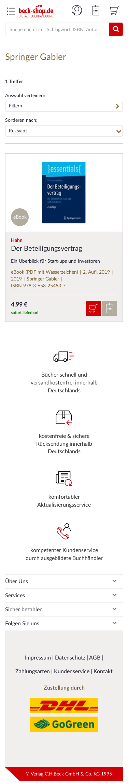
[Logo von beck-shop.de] (36, 11)
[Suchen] (116, 29)
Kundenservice (72, 671)
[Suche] (54, 30)
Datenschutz (71, 658)
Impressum (38, 658)
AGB (95, 658)
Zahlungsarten (33, 671)
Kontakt (103, 671)
